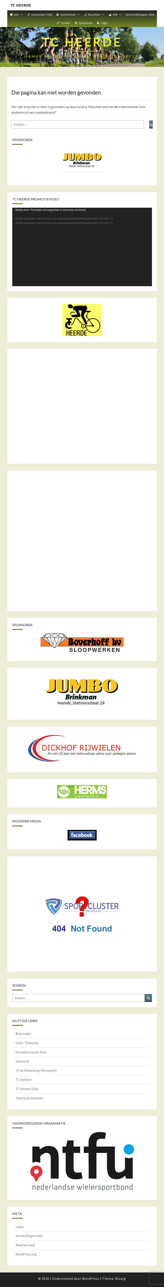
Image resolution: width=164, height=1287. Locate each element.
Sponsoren (85, 23)
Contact (65, 23)
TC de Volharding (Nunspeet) (36, 1070)
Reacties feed (25, 1245)
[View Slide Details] (82, 160)
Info (18, 14)
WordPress (90, 1278)
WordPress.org (26, 1254)
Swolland (22, 1061)
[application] (82, 247)
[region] (82, 164)
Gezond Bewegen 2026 (140, 14)
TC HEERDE (20, 5)
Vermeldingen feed (29, 1236)
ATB (117, 14)
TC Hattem (24, 1079)
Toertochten (70, 14)
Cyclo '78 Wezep (27, 1043)
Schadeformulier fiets (31, 1052)
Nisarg (120, 1278)
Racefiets (96, 14)
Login (104, 23)
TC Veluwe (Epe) (27, 1089)
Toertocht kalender (29, 1098)
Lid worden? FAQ (41, 14)
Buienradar (23, 1034)
